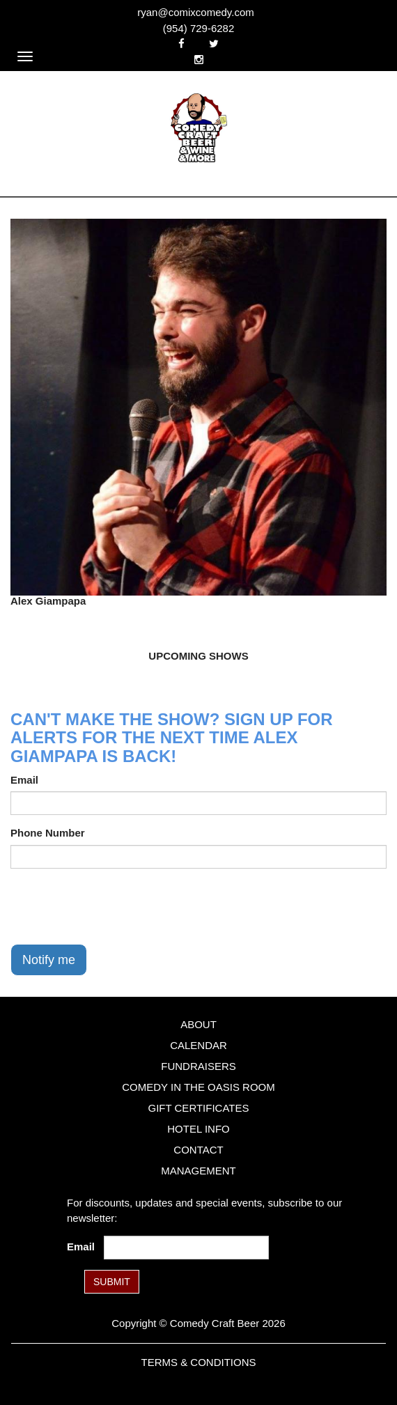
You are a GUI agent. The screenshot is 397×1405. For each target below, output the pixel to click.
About (198, 1024)
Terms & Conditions (198, 1362)
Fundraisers (198, 1066)
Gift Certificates (198, 1108)
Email (24, 780)
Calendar (198, 1045)
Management (198, 1171)
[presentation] (116, 906)
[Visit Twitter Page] (214, 43)
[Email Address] (187, 1247)
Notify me (48, 960)
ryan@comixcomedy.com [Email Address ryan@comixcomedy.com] (195, 12)
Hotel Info (198, 1129)
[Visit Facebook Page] (181, 43)
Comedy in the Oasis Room (198, 1087)
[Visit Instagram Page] (198, 59)
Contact (198, 1150)
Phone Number (47, 833)
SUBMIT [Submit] (111, 1281)
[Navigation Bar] (25, 56)
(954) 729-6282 (199, 28)
